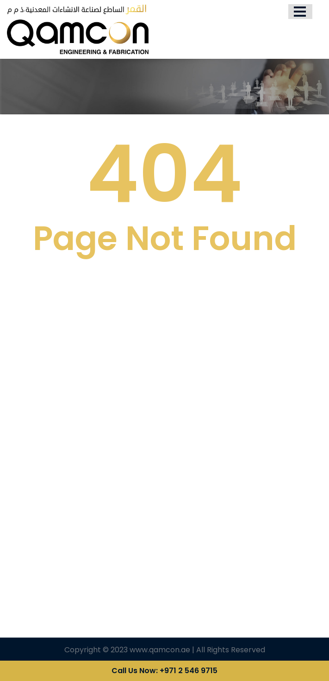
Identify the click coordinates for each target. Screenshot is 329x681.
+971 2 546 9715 (188, 670)
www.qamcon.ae (160, 649)
